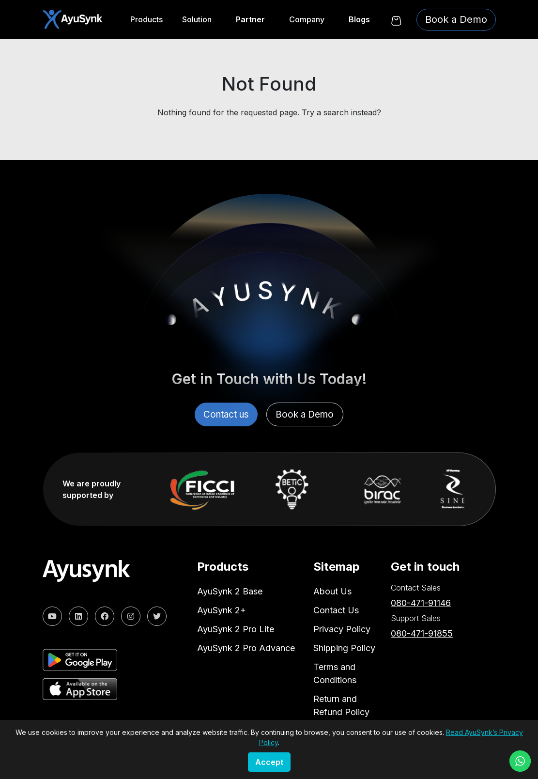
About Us (332, 590)
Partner (250, 19)
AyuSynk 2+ (221, 609)
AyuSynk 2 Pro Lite (235, 628)
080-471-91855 (422, 632)
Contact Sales (416, 587)
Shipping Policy (344, 647)
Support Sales (416, 617)
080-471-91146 (421, 602)
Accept (269, 762)
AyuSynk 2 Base (229, 590)
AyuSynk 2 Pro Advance (246, 647)
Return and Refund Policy (341, 704)
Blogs (359, 19)
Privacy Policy (341, 628)
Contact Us (336, 609)
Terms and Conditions (334, 672)
